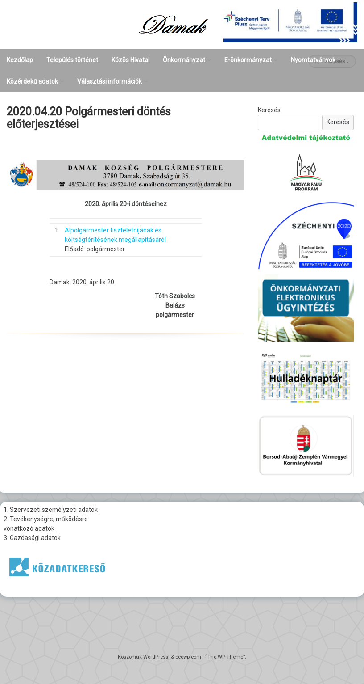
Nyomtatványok (313, 59)
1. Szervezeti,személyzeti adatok (51, 509)
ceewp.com (188, 657)
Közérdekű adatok (32, 81)
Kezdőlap (20, 59)
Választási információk (109, 81)
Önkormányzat (184, 59)
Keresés (269, 110)
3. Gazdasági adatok (32, 537)
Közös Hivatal (130, 59)
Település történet (72, 59)
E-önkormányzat (248, 59)
